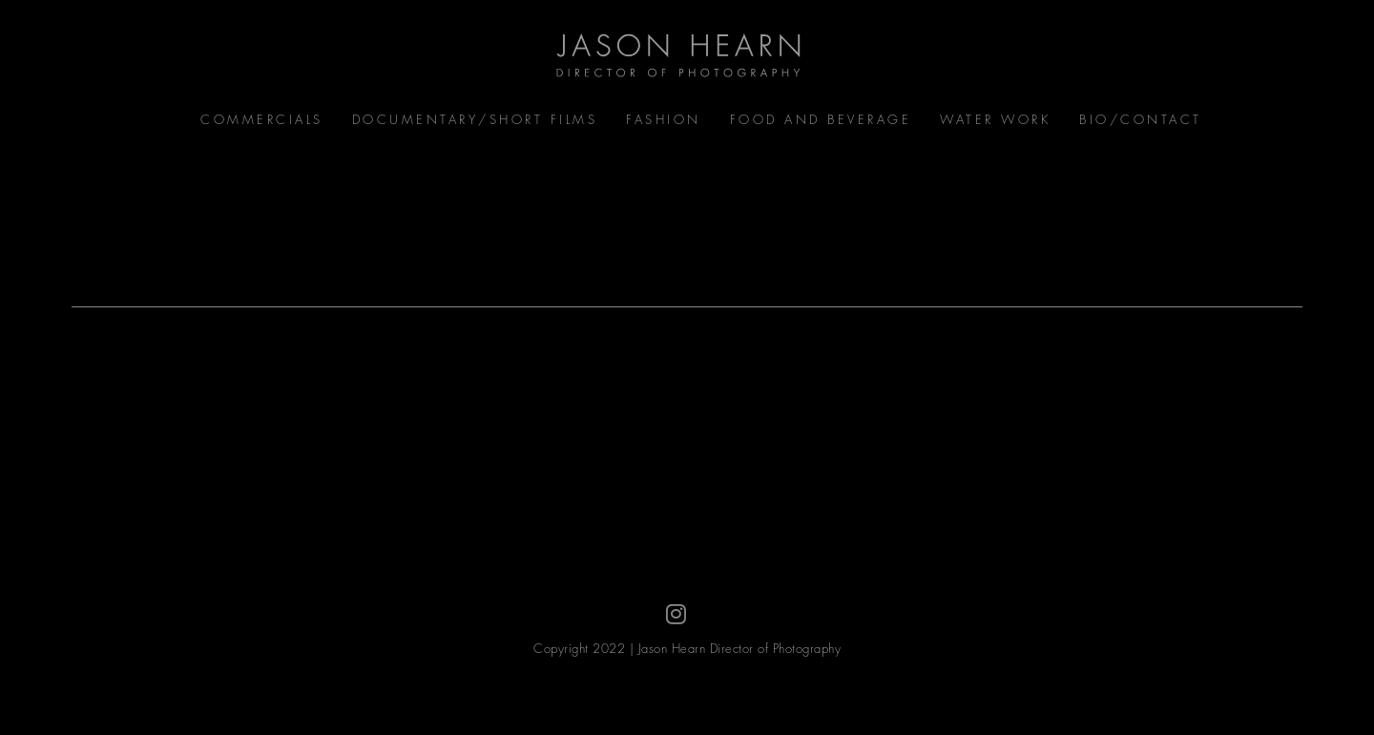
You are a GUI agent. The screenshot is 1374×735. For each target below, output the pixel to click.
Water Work (995, 119)
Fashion (663, 119)
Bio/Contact (1140, 119)
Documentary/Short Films (475, 119)
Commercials (261, 119)
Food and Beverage (821, 119)
